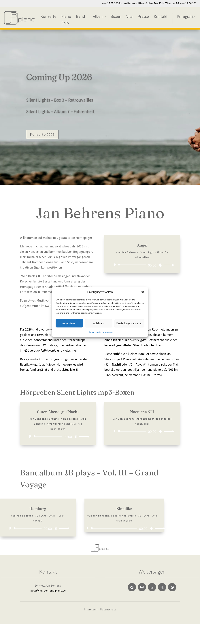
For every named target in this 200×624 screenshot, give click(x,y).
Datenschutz (95, 332)
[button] (142, 292)
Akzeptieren (69, 323)
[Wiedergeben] (115, 265)
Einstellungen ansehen (129, 323)
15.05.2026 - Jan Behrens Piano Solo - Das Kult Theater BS (163, 3)
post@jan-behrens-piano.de (48, 590)
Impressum (108, 332)
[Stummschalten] (160, 265)
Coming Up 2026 (59, 77)
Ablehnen (98, 323)
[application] (142, 265)
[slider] (132, 264)
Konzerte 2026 (42, 134)
